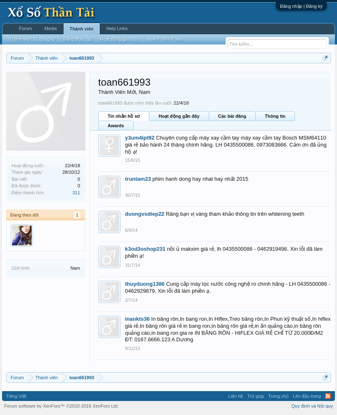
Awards (116, 125)
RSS (328, 396)
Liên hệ (235, 396)
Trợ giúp (255, 396)
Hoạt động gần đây (178, 116)
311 (76, 192)
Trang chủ (278, 396)
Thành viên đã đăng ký (32, 39)
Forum (25, 28)
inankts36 (137, 319)
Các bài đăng (232, 116)
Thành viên (82, 28)
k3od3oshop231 (145, 249)
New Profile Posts (165, 39)
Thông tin (275, 116)
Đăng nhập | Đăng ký (301, 6)
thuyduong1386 (145, 284)
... (193, 39)
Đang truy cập (78, 39)
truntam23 (138, 179)
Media (51, 28)
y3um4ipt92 (140, 138)
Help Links (116, 28)
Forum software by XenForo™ (61, 405)
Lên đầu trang (307, 396)
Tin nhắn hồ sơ (124, 116)
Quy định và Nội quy (312, 405)
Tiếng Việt (16, 396)
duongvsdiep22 (144, 214)
